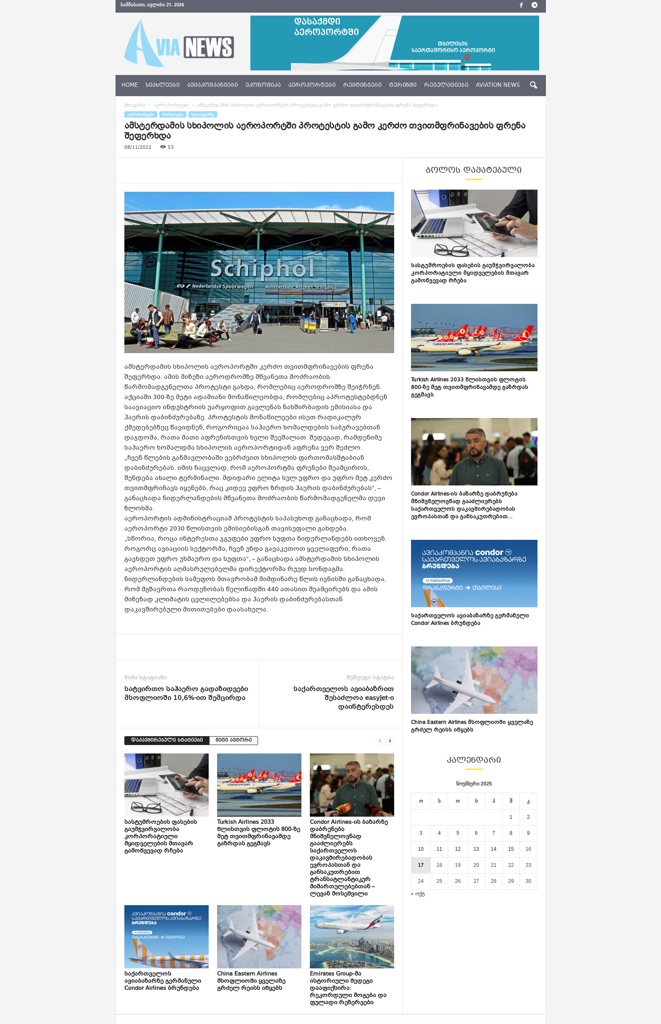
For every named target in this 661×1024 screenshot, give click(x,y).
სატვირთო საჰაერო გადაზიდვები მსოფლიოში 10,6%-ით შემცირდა (186, 694)
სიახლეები (162, 85)
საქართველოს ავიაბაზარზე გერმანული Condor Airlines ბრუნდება (162, 981)
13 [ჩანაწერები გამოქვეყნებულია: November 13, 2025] (476, 849)
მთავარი (134, 105)
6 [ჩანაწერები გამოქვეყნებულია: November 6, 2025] (476, 833)
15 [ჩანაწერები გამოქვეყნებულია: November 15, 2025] (511, 849)
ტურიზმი (402, 85)
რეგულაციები (446, 85)
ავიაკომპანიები (212, 85)
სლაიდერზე (202, 114)
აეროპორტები (312, 85)
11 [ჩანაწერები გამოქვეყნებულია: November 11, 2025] (439, 849)
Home (129, 85)
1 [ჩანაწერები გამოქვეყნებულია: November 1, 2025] (511, 817)
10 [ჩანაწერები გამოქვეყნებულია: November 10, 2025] (421, 849)
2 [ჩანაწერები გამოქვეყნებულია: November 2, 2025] (528, 817)
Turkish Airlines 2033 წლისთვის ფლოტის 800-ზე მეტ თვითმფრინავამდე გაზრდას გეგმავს (258, 833)
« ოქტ (418, 894)
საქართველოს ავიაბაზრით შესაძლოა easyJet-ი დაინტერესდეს (343, 698)
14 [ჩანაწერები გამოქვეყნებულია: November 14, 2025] (493, 849)
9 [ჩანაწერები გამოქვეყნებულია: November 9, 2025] (528, 833)
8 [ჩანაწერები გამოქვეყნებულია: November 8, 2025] (511, 833)
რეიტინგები (362, 85)
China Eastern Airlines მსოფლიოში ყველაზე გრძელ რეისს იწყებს (251, 981)
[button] (533, 85)
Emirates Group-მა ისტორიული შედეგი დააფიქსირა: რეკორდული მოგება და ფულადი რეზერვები (348, 988)
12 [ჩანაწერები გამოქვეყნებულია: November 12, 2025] (457, 849)
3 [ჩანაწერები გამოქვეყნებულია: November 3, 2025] (420, 833)
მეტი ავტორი (233, 740)
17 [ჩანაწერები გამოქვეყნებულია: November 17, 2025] (421, 865)
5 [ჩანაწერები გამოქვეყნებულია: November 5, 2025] (458, 833)
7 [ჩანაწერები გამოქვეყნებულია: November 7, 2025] (493, 833)
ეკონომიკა (263, 85)
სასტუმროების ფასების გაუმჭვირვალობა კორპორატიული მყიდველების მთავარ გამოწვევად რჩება (160, 836)
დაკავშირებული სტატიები (167, 740)
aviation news (498, 85)
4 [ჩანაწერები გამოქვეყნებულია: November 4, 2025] (439, 833)
